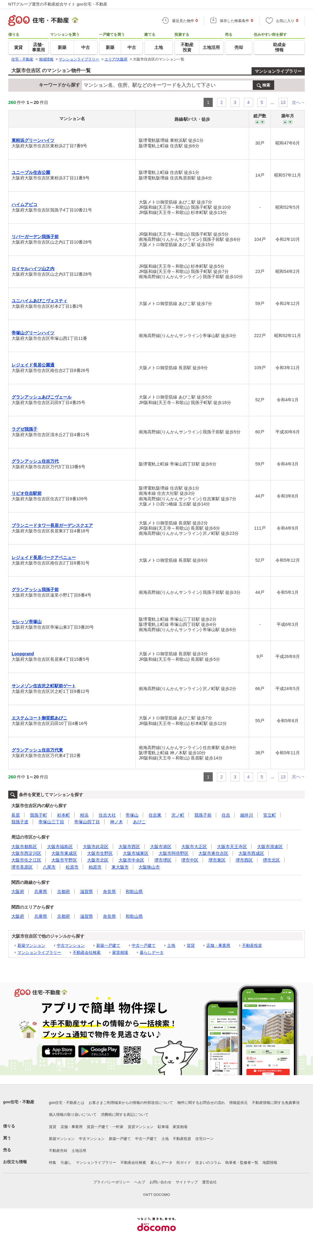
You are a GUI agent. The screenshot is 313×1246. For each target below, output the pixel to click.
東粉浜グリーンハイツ (33, 140)
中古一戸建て (144, 945)
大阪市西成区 (251, 853)
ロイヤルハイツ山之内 (33, 268)
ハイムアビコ (24, 204)
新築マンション (31, 945)
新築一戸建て (108, 945)
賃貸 (191, 945)
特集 (52, 1162)
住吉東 (155, 815)
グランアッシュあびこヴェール (42, 397)
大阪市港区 (160, 846)
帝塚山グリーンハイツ (33, 332)
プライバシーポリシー (111, 1182)
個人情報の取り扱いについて (73, 1114)
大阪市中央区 (131, 860)
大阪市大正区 (194, 846)
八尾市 (49, 867)
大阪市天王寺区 (232, 846)
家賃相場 (120, 952)
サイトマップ (187, 1182)
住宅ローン (204, 1139)
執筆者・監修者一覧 (241, 1162)
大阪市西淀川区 (26, 853)
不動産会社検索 (87, 952)
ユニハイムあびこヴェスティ (39, 300)
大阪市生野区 (100, 853)
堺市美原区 (22, 867)
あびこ (139, 821)
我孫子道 (19, 821)
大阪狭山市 (149, 867)
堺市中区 (189, 860)
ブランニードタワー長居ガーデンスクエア (52, 525)
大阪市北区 (98, 860)
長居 (15, 815)
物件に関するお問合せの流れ (201, 1103)
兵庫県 (40, 891)
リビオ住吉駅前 (27, 493)
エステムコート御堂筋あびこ (39, 717)
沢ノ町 (177, 815)
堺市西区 (244, 860)
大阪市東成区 (64, 853)
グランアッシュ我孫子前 (35, 589)
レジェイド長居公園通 (33, 364)
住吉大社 (107, 815)
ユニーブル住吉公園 (31, 172)
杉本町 (63, 815)
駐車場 (163, 1127)
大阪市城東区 (136, 853)
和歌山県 (134, 891)
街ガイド (183, 1162)
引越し (66, 1162)
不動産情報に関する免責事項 (276, 1103)
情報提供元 (238, 1103)
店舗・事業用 (218, 945)
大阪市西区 (129, 846)
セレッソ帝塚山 (27, 621)
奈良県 (109, 891)
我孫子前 (203, 815)
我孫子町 (38, 815)
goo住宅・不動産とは (66, 1103)
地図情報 (270, 1162)
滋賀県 (86, 891)
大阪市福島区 (60, 846)
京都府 (63, 891)
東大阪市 (120, 867)
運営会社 (209, 1182)
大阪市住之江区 (26, 860)
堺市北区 (271, 860)
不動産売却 (58, 1151)
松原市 (72, 867)
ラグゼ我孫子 (24, 429)
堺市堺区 (162, 860)
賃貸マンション (140, 1127)
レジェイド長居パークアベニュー (44, 557)
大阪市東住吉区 (213, 853)
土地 (171, 945)
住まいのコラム (208, 1162)
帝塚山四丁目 (87, 821)
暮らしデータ (152, 952)
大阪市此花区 (96, 846)
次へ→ (298, 102)
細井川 (246, 815)
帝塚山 (132, 815)
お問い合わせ (160, 1182)
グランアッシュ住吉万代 (35, 461)
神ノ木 (116, 821)
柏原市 (95, 867)
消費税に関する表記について (125, 1114)
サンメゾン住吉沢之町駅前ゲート (44, 685)
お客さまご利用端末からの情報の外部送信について (131, 1103)
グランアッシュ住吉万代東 (37, 750)
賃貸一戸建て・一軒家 (105, 1127)
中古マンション (71, 945)
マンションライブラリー (278, 71)
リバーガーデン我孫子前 (35, 236)
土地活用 (79, 1151)
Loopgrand (23, 653)
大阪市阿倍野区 (174, 853)
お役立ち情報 (15, 1162)
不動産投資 (252, 945)
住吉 (226, 815)
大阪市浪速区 (270, 846)
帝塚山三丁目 (51, 821)
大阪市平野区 (64, 860)
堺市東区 (217, 860)
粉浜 (84, 815)
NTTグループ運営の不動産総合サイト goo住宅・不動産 (57, 4)
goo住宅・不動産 (18, 1102)
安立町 (269, 815)
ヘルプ (139, 1182)
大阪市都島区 (24, 846)
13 (283, 102)
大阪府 (17, 891)
